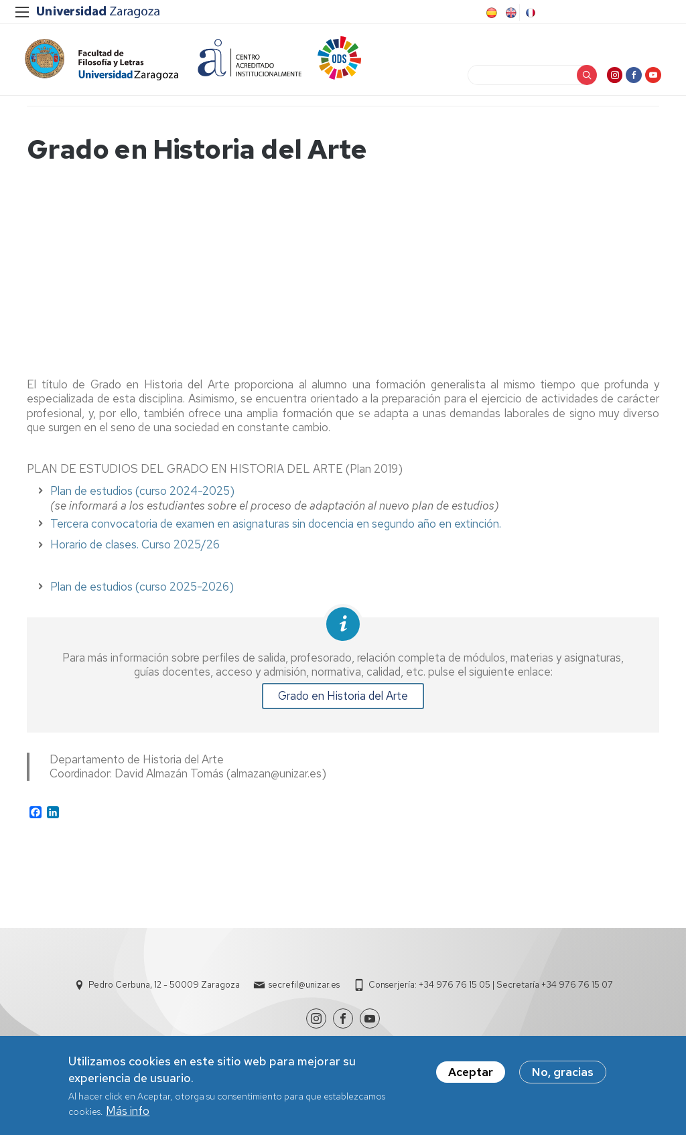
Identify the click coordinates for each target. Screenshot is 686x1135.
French (529, 12)
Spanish (490, 12)
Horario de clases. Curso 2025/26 (135, 550)
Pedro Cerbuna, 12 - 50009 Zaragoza (164, 990)
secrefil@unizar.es (304, 990)
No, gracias (563, 1072)
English (509, 12)
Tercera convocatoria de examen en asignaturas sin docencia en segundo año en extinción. (275, 529)
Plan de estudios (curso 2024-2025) (142, 496)
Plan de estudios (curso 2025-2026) (142, 592)
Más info (127, 1111)
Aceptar (470, 1072)
